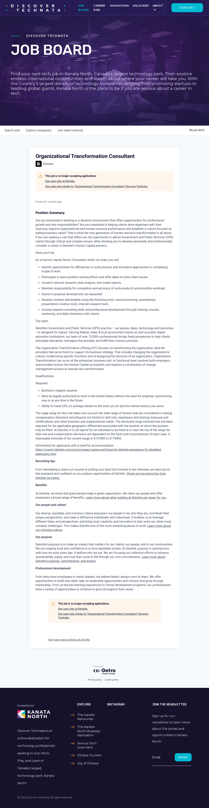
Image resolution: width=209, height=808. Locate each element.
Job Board (83, 8)
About (158, 5)
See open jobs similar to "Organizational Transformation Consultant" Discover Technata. (96, 186)
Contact (187, 7)
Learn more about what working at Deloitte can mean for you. (126, 497)
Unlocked (141, 5)
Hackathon (119, 5)
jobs (12, 130)
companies (38, 130)
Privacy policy (95, 679)
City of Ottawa (87, 763)
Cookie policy (111, 679)
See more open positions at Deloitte (69, 639)
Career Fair (99, 8)
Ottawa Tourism (89, 755)
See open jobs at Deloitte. (60, 181)
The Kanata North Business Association (88, 731)
